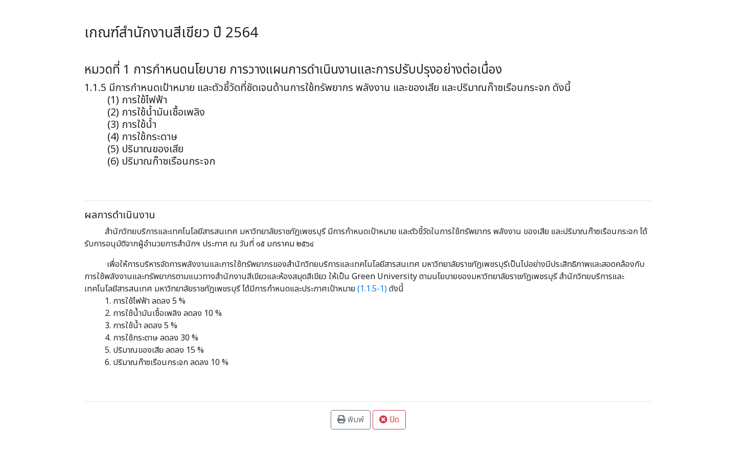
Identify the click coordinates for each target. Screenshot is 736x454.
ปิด (389, 420)
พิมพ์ (350, 420)
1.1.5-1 (372, 289)
